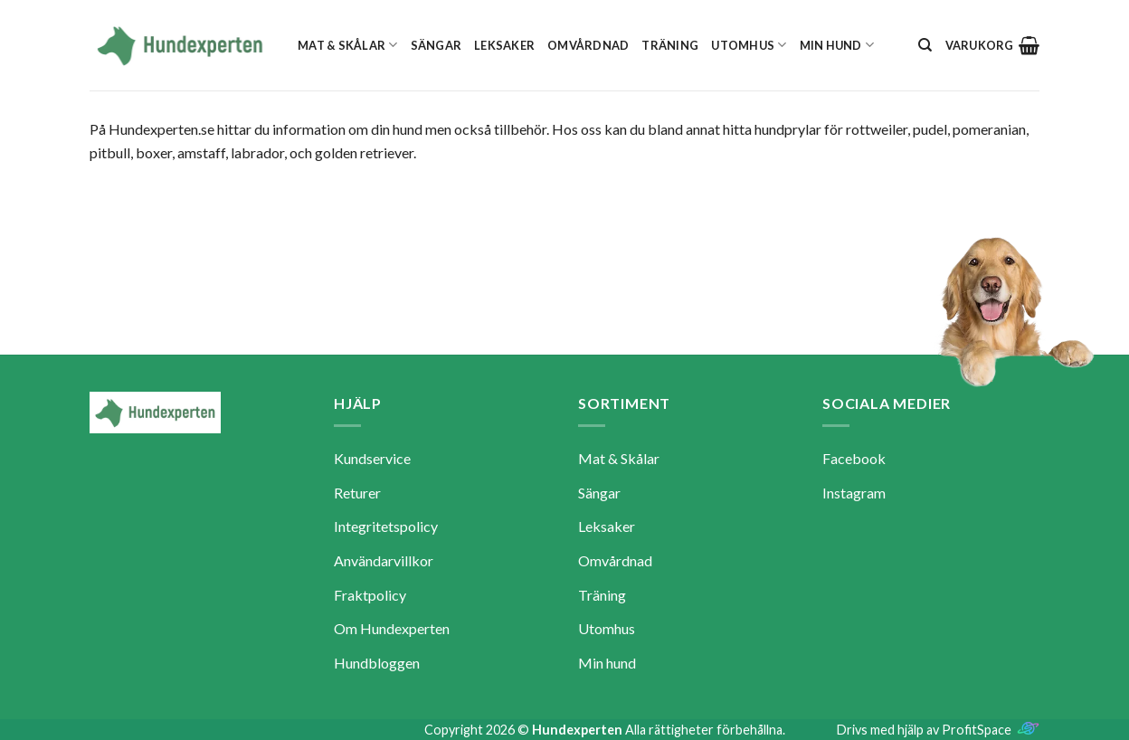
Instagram (854, 492)
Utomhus (748, 44)
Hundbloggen (377, 662)
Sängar (436, 45)
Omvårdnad (588, 45)
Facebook (854, 458)
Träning (669, 45)
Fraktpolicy (370, 594)
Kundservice (372, 458)
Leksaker (504, 45)
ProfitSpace (976, 729)
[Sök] (925, 45)
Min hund (837, 44)
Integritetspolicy (386, 526)
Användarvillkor (383, 560)
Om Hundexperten (392, 628)
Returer (357, 492)
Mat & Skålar (348, 44)
